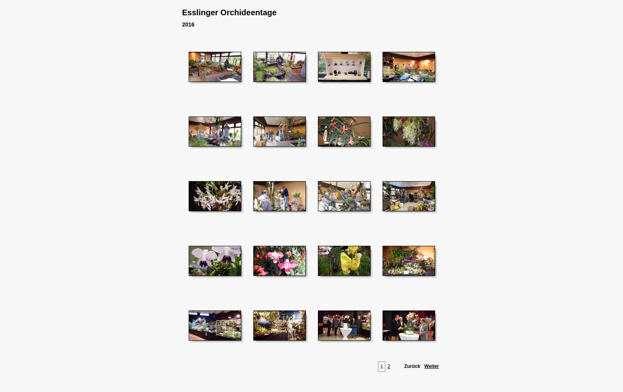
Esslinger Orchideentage (229, 12)
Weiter (431, 366)
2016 (188, 24)
